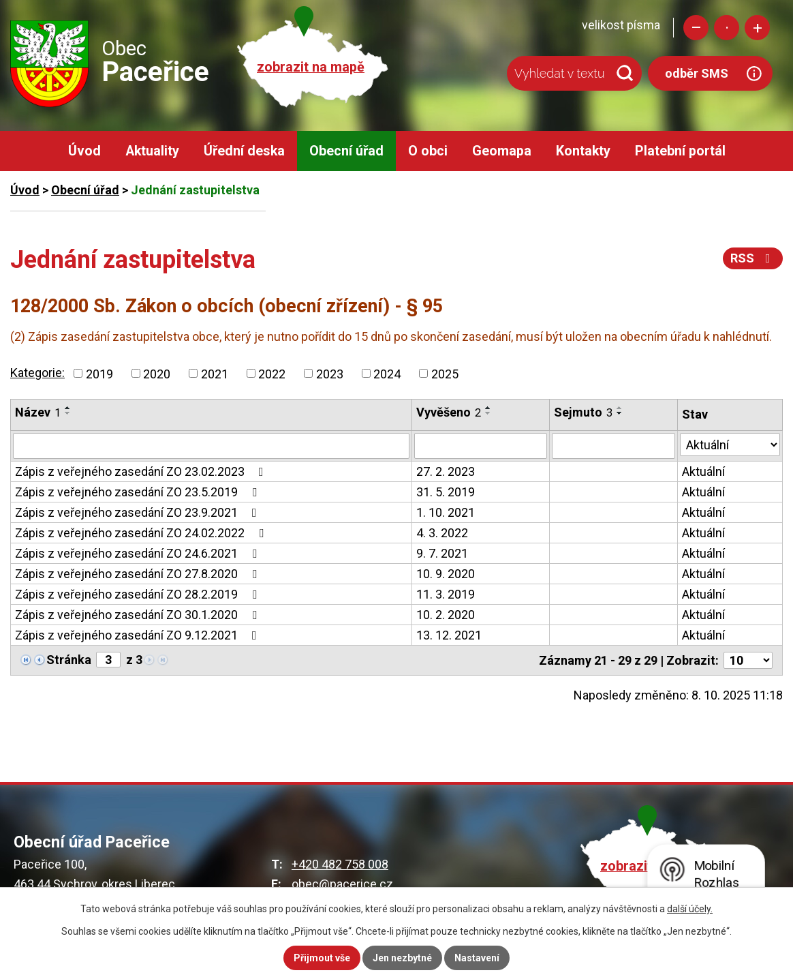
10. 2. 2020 (445, 614)
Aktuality (152, 151)
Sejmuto (583, 412)
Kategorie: (37, 372)
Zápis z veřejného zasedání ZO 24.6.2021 (138, 553)
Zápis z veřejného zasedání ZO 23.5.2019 (138, 492)
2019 (99, 373)
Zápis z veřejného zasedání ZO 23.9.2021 (138, 512)
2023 (329, 373)
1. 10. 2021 (445, 512)
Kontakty (583, 151)
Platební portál (680, 151)
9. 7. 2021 (442, 553)
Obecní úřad (346, 151)
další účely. (690, 908)
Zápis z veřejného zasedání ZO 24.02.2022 (142, 533)
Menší (696, 27)
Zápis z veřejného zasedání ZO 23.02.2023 (142, 471)
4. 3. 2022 (442, 533)
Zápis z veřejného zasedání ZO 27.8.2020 (138, 574)
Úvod (84, 151)
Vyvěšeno (448, 412)
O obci (428, 151)
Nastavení (476, 957)
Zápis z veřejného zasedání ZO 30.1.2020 (138, 614)
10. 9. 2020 (445, 574)
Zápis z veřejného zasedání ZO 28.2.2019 (138, 594)
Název (38, 412)
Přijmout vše (322, 957)
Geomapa (501, 151)
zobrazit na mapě (310, 67)
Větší (757, 27)
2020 (156, 373)
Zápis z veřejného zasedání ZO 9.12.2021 (138, 635)
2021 (214, 373)
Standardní (726, 27)
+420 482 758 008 (340, 864)
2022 (271, 373)
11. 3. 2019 (445, 594)
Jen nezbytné (402, 957)
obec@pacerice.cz (342, 884)
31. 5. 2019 (445, 492)
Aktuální (703, 471)
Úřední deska (244, 151)
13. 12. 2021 (449, 635)
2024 (387, 373)
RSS (753, 258)
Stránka (68, 659)
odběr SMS (696, 73)
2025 (444, 373)
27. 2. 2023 (445, 471)
